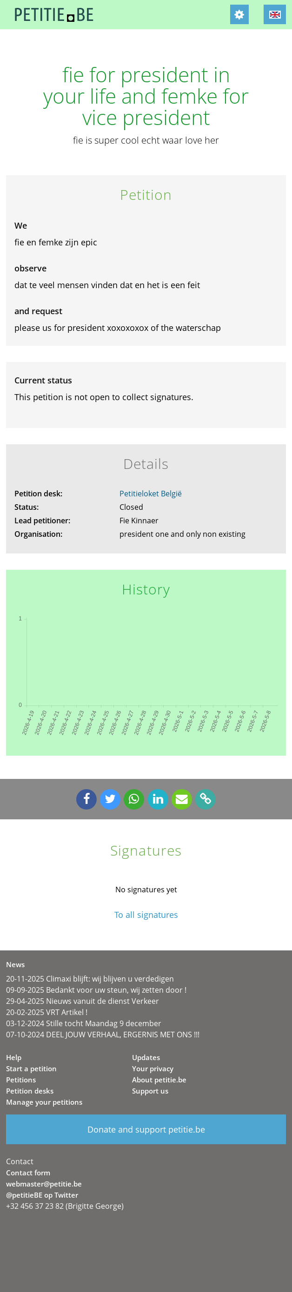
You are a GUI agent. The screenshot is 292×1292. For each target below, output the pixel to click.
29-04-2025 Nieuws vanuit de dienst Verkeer (82, 1001)
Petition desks (29, 1090)
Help (13, 1057)
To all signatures (146, 915)
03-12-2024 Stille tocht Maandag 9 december (83, 1023)
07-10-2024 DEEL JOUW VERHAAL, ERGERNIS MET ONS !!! (102, 1034)
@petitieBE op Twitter (42, 1195)
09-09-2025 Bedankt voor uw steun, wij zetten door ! (96, 990)
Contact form (28, 1172)
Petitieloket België (150, 493)
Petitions (21, 1079)
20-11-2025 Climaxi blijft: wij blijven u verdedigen (90, 979)
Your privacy (152, 1068)
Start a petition (31, 1068)
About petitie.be (159, 1079)
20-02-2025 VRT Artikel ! (46, 1012)
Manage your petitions (44, 1102)
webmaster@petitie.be (44, 1183)
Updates (146, 1057)
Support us (150, 1090)
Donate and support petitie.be (146, 1129)
